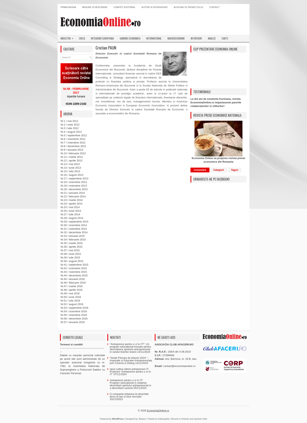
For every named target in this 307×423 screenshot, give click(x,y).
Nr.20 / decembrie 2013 (74, 189)
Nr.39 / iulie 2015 (70, 257)
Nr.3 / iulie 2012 (70, 128)
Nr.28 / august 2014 (72, 217)
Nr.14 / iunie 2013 (71, 167)
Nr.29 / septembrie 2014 (74, 221)
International (153, 38)
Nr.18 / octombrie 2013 (74, 182)
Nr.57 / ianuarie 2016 (73, 322)
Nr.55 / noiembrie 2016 (74, 314)
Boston (142, 419)
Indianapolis (163, 419)
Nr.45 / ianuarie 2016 (73, 279)
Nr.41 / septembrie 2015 (74, 264)
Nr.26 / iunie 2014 (71, 210)
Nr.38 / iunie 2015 (71, 253)
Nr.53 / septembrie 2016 (74, 307)
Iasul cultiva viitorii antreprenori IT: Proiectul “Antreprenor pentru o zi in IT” (130, 372)
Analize (212, 38)
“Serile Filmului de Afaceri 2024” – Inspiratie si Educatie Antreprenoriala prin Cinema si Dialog (131, 360)
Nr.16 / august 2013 (72, 174)
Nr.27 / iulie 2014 (70, 214)
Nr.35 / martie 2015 (72, 243)
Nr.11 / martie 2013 (72, 156)
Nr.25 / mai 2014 (70, 207)
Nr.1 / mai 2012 (69, 121)
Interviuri (196, 38)
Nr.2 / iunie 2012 (70, 124)
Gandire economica (130, 38)
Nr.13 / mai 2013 (70, 164)
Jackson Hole (200, 419)
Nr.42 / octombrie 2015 (74, 268)
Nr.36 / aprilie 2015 (71, 246)
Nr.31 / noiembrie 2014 (74, 228)
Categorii (218, 170)
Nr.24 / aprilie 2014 (71, 203)
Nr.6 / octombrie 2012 (73, 138)
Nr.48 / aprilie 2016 (71, 289)
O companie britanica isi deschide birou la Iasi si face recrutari (129, 395)
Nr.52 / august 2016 (72, 304)
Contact (214, 7)
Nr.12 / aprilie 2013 (71, 160)
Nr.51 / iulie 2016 (70, 300)
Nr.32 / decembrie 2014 (74, 232)
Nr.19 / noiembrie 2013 (74, 185)
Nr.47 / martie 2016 (72, 286)
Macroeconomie (176, 38)
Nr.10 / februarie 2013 (73, 153)
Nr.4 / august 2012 (71, 131)
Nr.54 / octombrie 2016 (74, 311)
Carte (225, 38)
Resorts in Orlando (180, 419)
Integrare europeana (102, 38)
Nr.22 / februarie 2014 (73, 196)
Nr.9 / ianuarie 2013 (72, 149)
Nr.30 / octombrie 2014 (74, 225)
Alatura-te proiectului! (188, 7)
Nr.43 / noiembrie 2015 (74, 271)
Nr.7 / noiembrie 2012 (73, 142)
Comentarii (200, 170)
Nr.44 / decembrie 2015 (74, 275)
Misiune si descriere (95, 7)
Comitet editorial (125, 7)
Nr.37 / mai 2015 (70, 250)
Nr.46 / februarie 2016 (73, 282)
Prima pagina (68, 7)
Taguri (234, 170)
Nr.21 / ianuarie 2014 (73, 192)
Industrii (68, 37)
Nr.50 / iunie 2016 (71, 297)
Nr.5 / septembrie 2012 (74, 135)
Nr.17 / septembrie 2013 (74, 178)
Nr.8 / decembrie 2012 (73, 146)
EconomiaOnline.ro (158, 410)
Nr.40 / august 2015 (72, 261)
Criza (82, 38)
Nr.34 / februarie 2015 (73, 239)
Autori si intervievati (155, 7)
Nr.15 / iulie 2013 (70, 171)
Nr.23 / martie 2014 (72, 200)
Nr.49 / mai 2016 (70, 293)
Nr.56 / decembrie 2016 (74, 318)
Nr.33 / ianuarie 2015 (73, 235)
